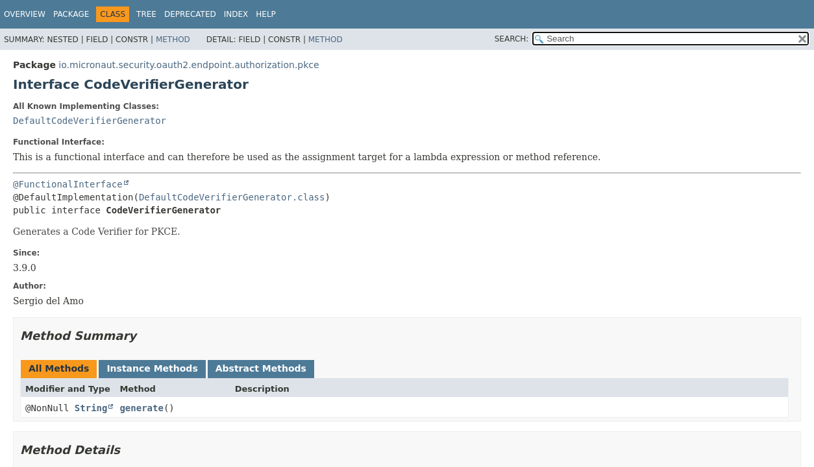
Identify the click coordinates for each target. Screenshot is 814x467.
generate (141, 408)
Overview (24, 14)
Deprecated (190, 14)
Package (71, 14)
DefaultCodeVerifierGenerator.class (232, 197)
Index (236, 14)
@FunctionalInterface (68, 184)
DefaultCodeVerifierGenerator (89, 120)
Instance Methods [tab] (151, 368)
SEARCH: (512, 38)
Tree (146, 14)
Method (173, 39)
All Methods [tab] (59, 368)
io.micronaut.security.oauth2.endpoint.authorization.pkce (188, 65)
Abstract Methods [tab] (261, 368)
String (91, 408)
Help (266, 14)
